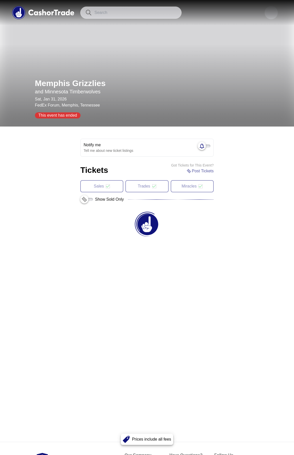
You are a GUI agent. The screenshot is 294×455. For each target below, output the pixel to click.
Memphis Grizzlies (70, 83)
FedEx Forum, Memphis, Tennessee (67, 105)
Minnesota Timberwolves (73, 91)
